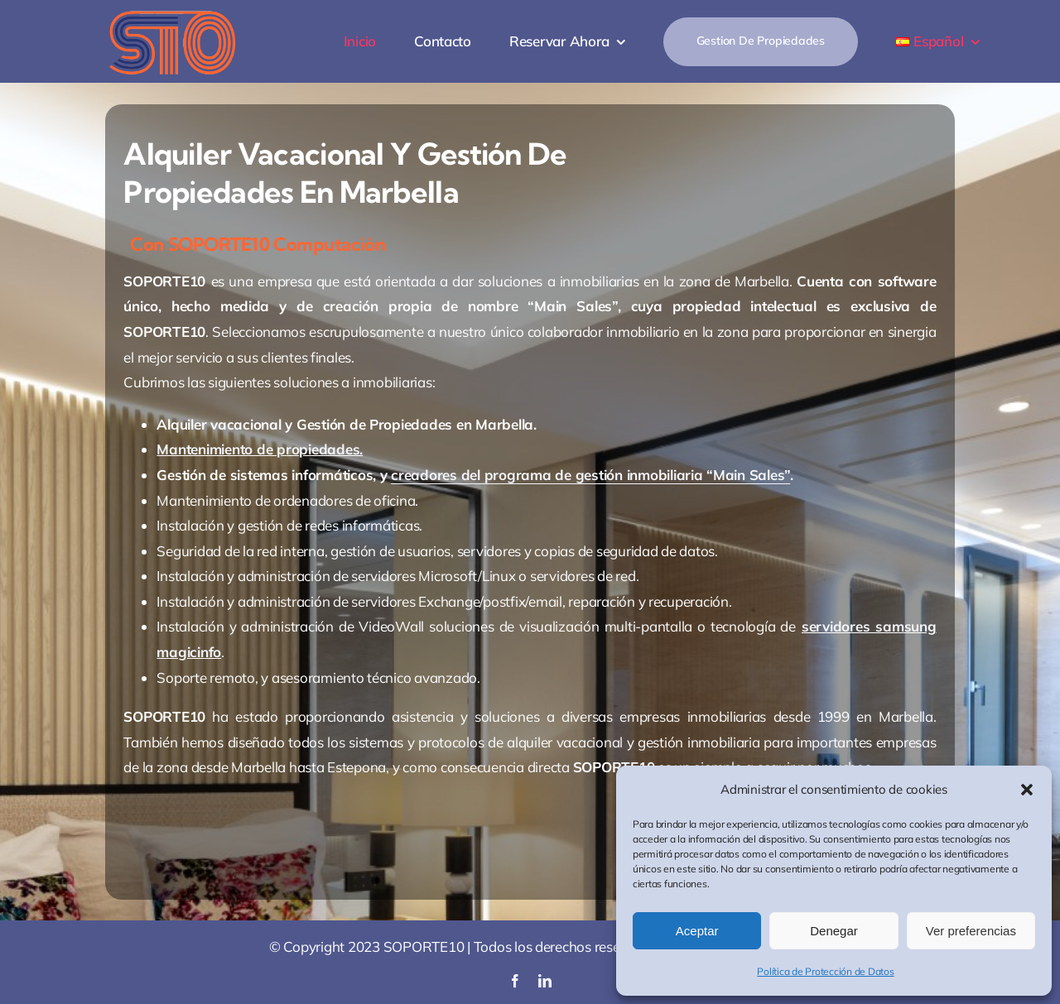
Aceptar (697, 931)
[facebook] (515, 980)
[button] (1027, 789)
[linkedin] (545, 980)
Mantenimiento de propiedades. (260, 449)
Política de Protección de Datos (825, 971)
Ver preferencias (971, 931)
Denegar (834, 931)
